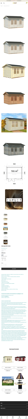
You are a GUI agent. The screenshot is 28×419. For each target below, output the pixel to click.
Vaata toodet (8, 367)
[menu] (1, 3)
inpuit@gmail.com (14, 0)
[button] (7, 417)
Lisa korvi (14, 268)
